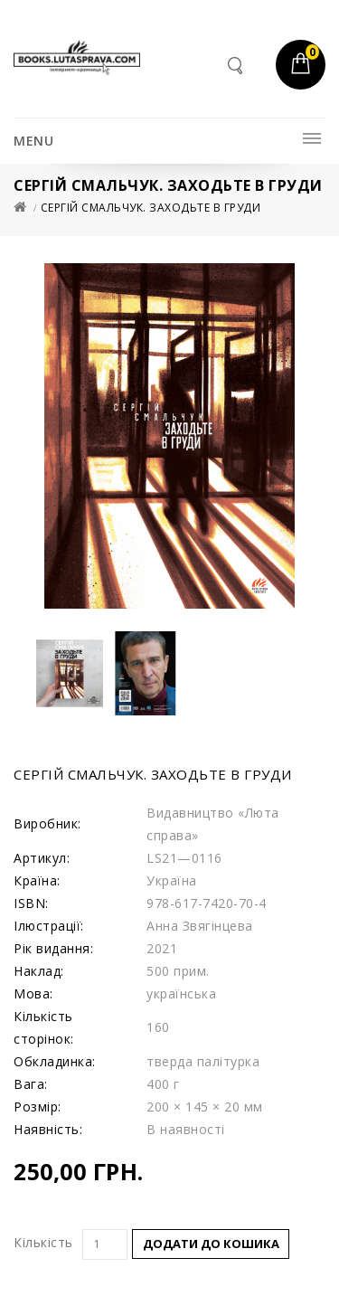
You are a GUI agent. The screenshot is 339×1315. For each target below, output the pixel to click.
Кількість (43, 1243)
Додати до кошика (211, 1243)
